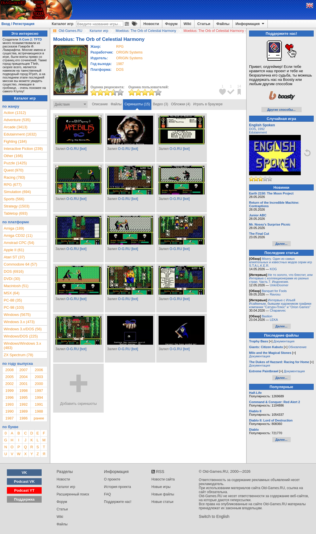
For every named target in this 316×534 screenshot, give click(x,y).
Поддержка (24, 499)
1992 (23, 404)
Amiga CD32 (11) (18, 235)
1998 (23, 390)
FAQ (107, 494)
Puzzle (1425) (15, 163)
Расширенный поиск (73, 494)
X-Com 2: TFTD (30, 39)
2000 (39, 384)
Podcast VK (24, 481)
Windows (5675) (17, 314)
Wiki (187, 24)
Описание (100, 104)
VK (24, 472)
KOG (273, 269)
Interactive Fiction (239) (23, 148)
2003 (39, 377)
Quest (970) (14, 170)
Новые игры (161, 487)
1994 (39, 397)
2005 (9, 377)
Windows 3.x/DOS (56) (23, 329)
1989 (23, 411)
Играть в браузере (208, 104)
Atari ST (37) (14, 257)
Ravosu (275, 294)
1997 (39, 390)
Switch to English (214, 516)
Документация (283, 341)
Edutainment (258, 132)
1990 (9, 411)
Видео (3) (160, 104)
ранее (39, 418)
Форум (171, 24)
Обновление (297, 347)
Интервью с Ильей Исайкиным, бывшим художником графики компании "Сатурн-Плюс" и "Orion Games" (280, 303)
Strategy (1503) (17, 206)
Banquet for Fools (274, 291)
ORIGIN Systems (129, 52)
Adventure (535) (17, 120)
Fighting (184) (15, 141)
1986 (23, 418)
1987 (120, 64)
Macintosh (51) (16, 286)
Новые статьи (162, 502)
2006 (39, 370)
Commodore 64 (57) (20, 264)
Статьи (203, 24)
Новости (151, 24)
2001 (23, 384)
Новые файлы (162, 494)
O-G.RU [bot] (76, 149)
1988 (39, 411)
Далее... (281, 243)
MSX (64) (12, 293)
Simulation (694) (17, 192)
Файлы (223, 24)
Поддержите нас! (117, 502)
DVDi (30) (12, 278)
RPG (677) (13, 184)
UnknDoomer (279, 285)
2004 (23, 377)
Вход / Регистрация (17, 24)
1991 (39, 404)
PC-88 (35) (13, 300)
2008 (9, 370)
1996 (9, 397)
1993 (9, 404)
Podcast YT (24, 490)
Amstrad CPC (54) (19, 243)
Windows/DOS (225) (21, 336)
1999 (9, 390)
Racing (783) (14, 177)
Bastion (267, 316)
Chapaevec (278, 310)
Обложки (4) (180, 104)
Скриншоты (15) (137, 104)
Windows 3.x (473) (19, 322)
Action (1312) (15, 112)
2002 (9, 384)
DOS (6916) (14, 271)
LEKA (274, 319)
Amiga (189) (14, 228)
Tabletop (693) (16, 213)
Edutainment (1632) (20, 134)
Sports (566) (14, 199)
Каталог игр (62, 24)
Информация (250, 24)
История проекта (117, 487)
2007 (23, 370)
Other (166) (13, 156)
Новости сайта (163, 479)
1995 (23, 397)
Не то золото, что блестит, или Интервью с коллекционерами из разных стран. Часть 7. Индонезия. (281, 278)
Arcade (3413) (15, 127)
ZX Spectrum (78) (18, 355)
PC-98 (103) (14, 307)
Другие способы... (281, 109)
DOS (252, 129)
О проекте (112, 479)
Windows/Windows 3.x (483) (22, 345)
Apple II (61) (14, 250)
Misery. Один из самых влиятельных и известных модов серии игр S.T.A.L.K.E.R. (280, 262)
